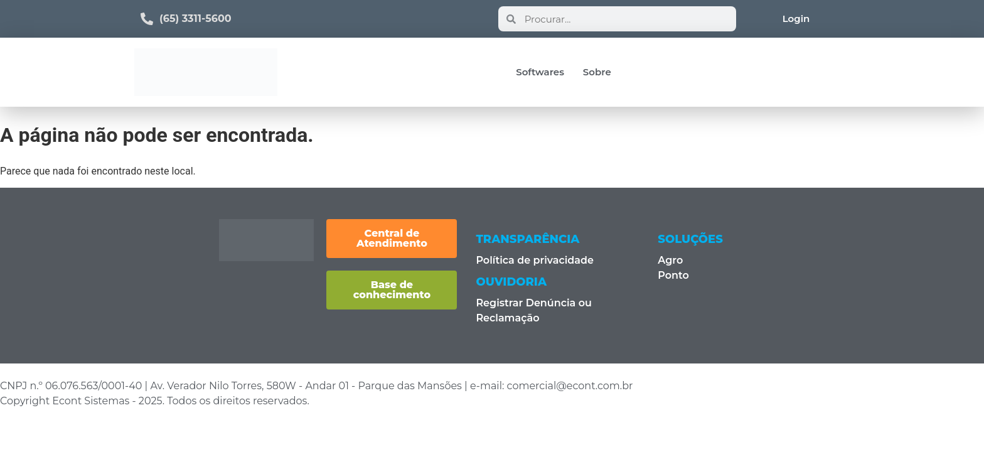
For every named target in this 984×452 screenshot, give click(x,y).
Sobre (597, 72)
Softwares (540, 72)
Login (796, 18)
